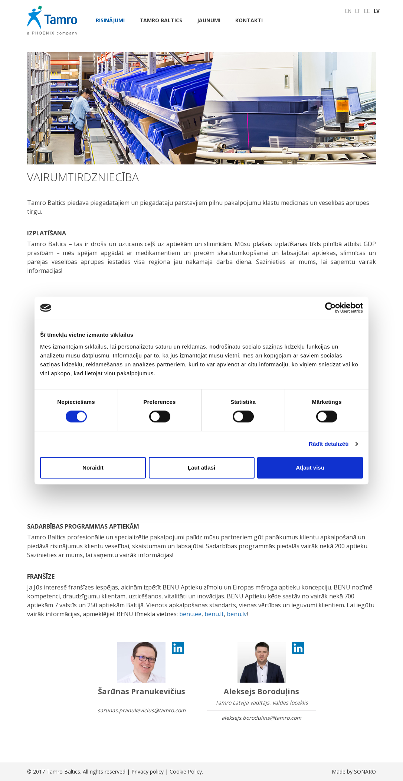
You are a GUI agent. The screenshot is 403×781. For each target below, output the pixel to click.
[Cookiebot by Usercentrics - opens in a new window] (330, 307)
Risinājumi (110, 20)
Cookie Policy (186, 771)
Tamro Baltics (161, 20)
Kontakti (249, 20)
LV (377, 11)
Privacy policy (147, 771)
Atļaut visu (310, 467)
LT (357, 11)
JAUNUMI (208, 20)
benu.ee (190, 614)
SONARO (365, 771)
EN (348, 11)
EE (367, 11)
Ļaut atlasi (201, 467)
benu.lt (214, 614)
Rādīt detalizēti (328, 444)
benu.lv (237, 614)
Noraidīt (93, 467)
